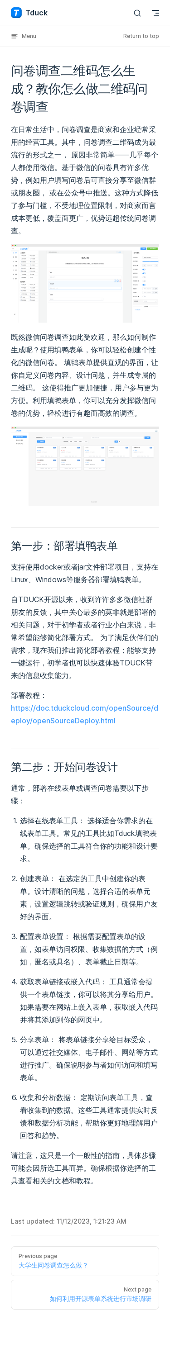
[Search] (137, 12)
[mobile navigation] (155, 13)
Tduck (29, 12)
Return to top (141, 36)
